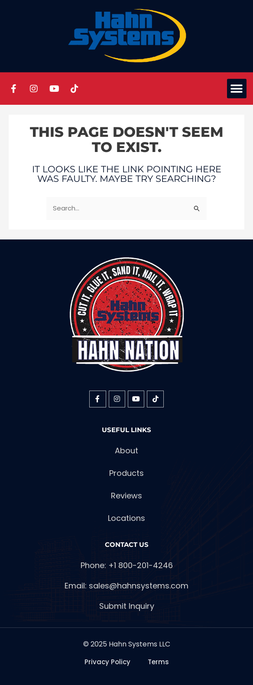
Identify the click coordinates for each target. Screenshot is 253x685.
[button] (237, 88)
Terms (158, 661)
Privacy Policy (107, 661)
